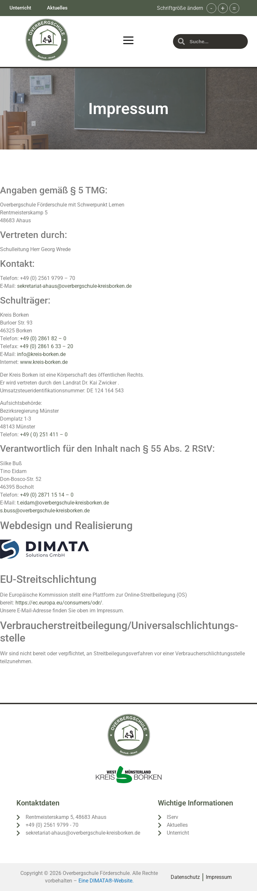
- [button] (211, 8)
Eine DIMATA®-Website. (106, 881)
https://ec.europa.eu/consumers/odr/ (58, 603)
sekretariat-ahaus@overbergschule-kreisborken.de (74, 286)
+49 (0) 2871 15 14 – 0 (47, 495)
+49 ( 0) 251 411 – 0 (44, 434)
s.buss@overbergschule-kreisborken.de (45, 510)
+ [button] (223, 8)
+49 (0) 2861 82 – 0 (43, 338)
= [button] (234, 8)
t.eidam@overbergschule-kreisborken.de (63, 503)
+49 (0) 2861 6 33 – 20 (47, 346)
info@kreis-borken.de (41, 354)
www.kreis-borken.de (44, 362)
